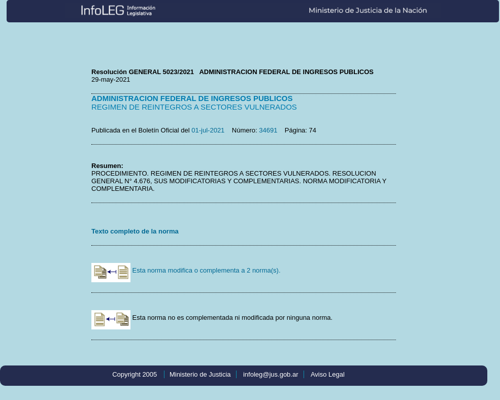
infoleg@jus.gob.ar (270, 374)
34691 (268, 130)
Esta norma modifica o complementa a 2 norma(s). (186, 270)
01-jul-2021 (207, 130)
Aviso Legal (328, 374)
